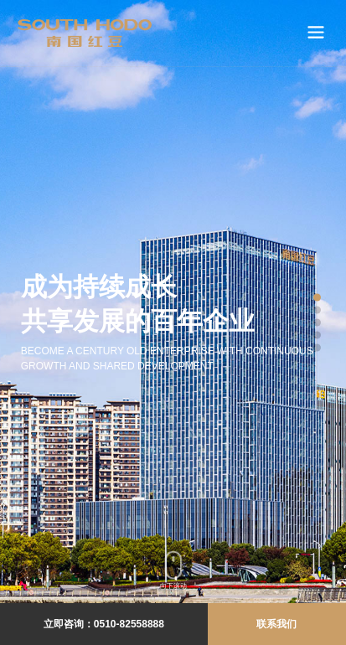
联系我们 (276, 624)
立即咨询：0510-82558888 (104, 624)
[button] (317, 298)
